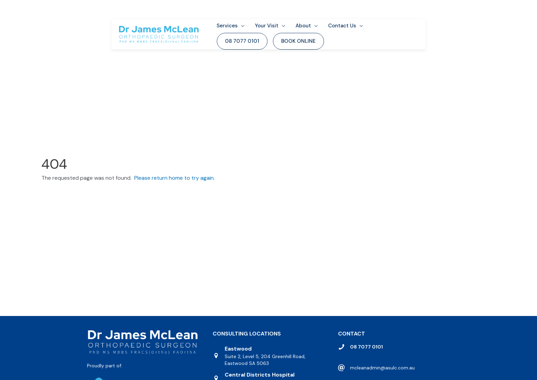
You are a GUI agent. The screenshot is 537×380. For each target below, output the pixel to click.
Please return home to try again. (174, 187)
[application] (248, 20)
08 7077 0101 (366, 356)
